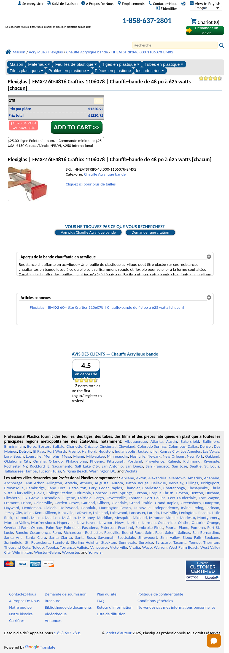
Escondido (51, 497)
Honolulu (88, 507)
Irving (198, 507)
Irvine (185, 507)
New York (195, 456)
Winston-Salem (47, 552)
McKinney (86, 517)
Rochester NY (15, 466)
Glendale (119, 502)
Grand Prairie (141, 502)
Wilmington (22, 552)
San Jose (179, 466)
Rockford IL (39, 466)
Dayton (182, 492)
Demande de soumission (65, 594)
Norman (149, 522)
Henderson (31, 507)
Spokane (212, 537)
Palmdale (72, 527)
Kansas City (169, 451)
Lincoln (204, 512)
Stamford (60, 542)
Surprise (146, 542)
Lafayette (83, 512)
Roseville (111, 532)
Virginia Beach (75, 471)
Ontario (198, 522)
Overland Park (16, 527)
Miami (78, 456)
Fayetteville (116, 497)
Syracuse (163, 542)
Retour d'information (114, 607)
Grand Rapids (166, 502)
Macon (37, 517)
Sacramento (62, 466)
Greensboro (191, 502)
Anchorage (13, 482)
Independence (165, 507)
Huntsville (142, 507)
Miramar (156, 517)
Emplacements (131, 3)
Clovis (39, 492)
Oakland (212, 456)
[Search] (175, 45)
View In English (205, 3)
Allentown (177, 478)
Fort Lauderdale (182, 497)
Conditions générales (155, 600)
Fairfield (85, 497)
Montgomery (208, 517)
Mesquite (122, 517)
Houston (105, 451)
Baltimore (211, 441)
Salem (170, 532)
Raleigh (174, 461)
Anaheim (211, 478)
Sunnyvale (127, 542)
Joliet (28, 512)
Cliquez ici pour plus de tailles (90, 184)
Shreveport (147, 537)
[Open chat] (214, 640)
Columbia (83, 492)
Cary (92, 487)
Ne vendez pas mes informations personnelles (176, 607)
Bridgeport (210, 482)
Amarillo (195, 478)
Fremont (11, 502)
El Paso (39, 451)
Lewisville (169, 512)
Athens (86, 482)
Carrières (17, 620)
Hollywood (69, 507)
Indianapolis (125, 451)
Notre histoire (21, 613)
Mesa (66, 456)
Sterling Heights (84, 542)
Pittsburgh (115, 461)
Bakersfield (189, 441)
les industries (150, 70)
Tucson (45, 471)
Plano (183, 527)
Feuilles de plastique (76, 64)
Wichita (131, 471)
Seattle (195, 466)
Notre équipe (20, 607)
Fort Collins (155, 497)
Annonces (53, 620)
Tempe (195, 542)
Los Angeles (191, 451)
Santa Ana (13, 537)
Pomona (198, 527)
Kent (39, 512)
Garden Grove (67, 502)
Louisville (33, 456)
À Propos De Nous (97, 3)
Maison (16, 64)
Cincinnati (108, 446)
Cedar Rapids (110, 487)
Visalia (134, 547)
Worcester (70, 552)
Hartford (89, 451)
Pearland (125, 527)
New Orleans (174, 456)
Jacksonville (148, 451)
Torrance (67, 547)
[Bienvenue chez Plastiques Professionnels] (57, 21)
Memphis (52, 456)
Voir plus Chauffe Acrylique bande (88, 232)
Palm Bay (53, 527)
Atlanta (156, 441)
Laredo (153, 512)
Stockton (108, 542)
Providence (155, 461)
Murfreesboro (43, 522)
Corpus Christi (161, 492)
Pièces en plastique (113, 70)
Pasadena (90, 527)
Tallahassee (13, 471)
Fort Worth (56, 451)
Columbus (176, 446)
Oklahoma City (17, 461)
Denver (206, 446)
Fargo (99, 497)
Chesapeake (198, 487)
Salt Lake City (87, 466)
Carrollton (77, 487)
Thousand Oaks (17, 547)
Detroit (25, 451)
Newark (153, 456)
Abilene (127, 478)
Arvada (71, 482)
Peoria (171, 527)
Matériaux (39, 64)
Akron (141, 478)
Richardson (73, 532)
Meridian (104, 517)
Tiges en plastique (120, 64)
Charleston (151, 487)
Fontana (135, 497)
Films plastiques (26, 70)
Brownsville (14, 487)
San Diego (134, 466)
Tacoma (179, 542)
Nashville (138, 456)
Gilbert (103, 502)
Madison (52, 517)
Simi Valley (169, 537)
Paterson (108, 527)
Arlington (54, 482)
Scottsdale (126, 537)
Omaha (39, 461)
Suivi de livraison (62, 3)
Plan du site (106, 594)
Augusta (102, 482)
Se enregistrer (31, 3)
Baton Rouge (137, 482)
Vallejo (82, 547)
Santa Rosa (85, 537)
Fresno (74, 451)
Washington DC (102, 471)
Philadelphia (76, 461)
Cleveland (127, 446)
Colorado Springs (152, 446)
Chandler (132, 487)
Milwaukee (95, 456)
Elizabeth (12, 497)
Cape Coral (56, 487)
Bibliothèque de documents (68, 607)
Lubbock (21, 517)
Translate (40, 647)
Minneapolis (117, 456)
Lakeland (100, 512)
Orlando (56, 461)
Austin (171, 441)
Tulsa (57, 471)
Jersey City (13, 512)
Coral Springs (121, 492)
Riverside (211, 461)
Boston (44, 446)
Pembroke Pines (149, 527)
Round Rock (132, 532)
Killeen (50, 512)
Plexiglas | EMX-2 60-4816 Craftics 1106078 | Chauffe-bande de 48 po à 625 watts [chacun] (107, 307)
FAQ (100, 600)
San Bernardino (206, 532)
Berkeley (176, 482)
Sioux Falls (192, 537)
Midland (140, 517)
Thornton (211, 542)
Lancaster (137, 512)
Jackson (212, 507)
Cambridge (35, 487)
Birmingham (14, 446)
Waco (147, 547)
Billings (192, 482)
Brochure (52, 600)
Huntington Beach (115, 507)
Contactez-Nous (162, 3)
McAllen (69, 517)
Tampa (31, 471)
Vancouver (99, 547)
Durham (212, 492)
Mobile (172, 517)
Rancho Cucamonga (33, 532)
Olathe (183, 522)
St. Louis (211, 466)
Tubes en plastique (163, 64)
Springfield (13, 542)
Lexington (187, 512)
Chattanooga (174, 487)
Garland (88, 502)
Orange (213, 522)
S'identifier (166, 8)
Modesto (187, 517)
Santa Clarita (60, 537)
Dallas (193, 446)
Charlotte (74, 446)
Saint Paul (154, 532)
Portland (135, 461)
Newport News (112, 522)
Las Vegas (211, 451)
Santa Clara (36, 537)
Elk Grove (31, 497)
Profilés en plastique (69, 70)
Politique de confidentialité (160, 594)
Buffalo (58, 446)
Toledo (38, 547)
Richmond (191, 461)
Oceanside (167, 522)
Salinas (184, 532)
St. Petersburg (37, 542)
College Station (59, 492)
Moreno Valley (16, 522)
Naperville (65, 522)
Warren (160, 547)
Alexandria (157, 478)
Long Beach (14, 456)
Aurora (117, 482)
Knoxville (65, 512)
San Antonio (112, 466)
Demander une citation (150, 232)
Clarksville (23, 492)
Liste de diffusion (111, 613)
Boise (31, 446)
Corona (141, 492)
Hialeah (50, 507)
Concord (100, 492)
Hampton (211, 502)
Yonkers (94, 552)
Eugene (69, 497)
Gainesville (43, 502)
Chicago (91, 446)
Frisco (26, 502)
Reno (56, 532)
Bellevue (158, 482)
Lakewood (118, 512)
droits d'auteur (118, 632)
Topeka (52, 547)
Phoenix (97, 461)
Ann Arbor (34, 482)
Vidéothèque (56, 613)
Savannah (106, 537)
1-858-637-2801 (147, 20)
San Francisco (157, 466)
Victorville (118, 547)
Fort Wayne (209, 497)
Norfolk (133, 522)
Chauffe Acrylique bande (105, 174)
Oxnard (37, 527)
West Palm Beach (183, 547)
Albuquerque (136, 441)
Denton (196, 492)
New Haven (86, 522)
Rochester (93, 532)
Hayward (11, 507)
